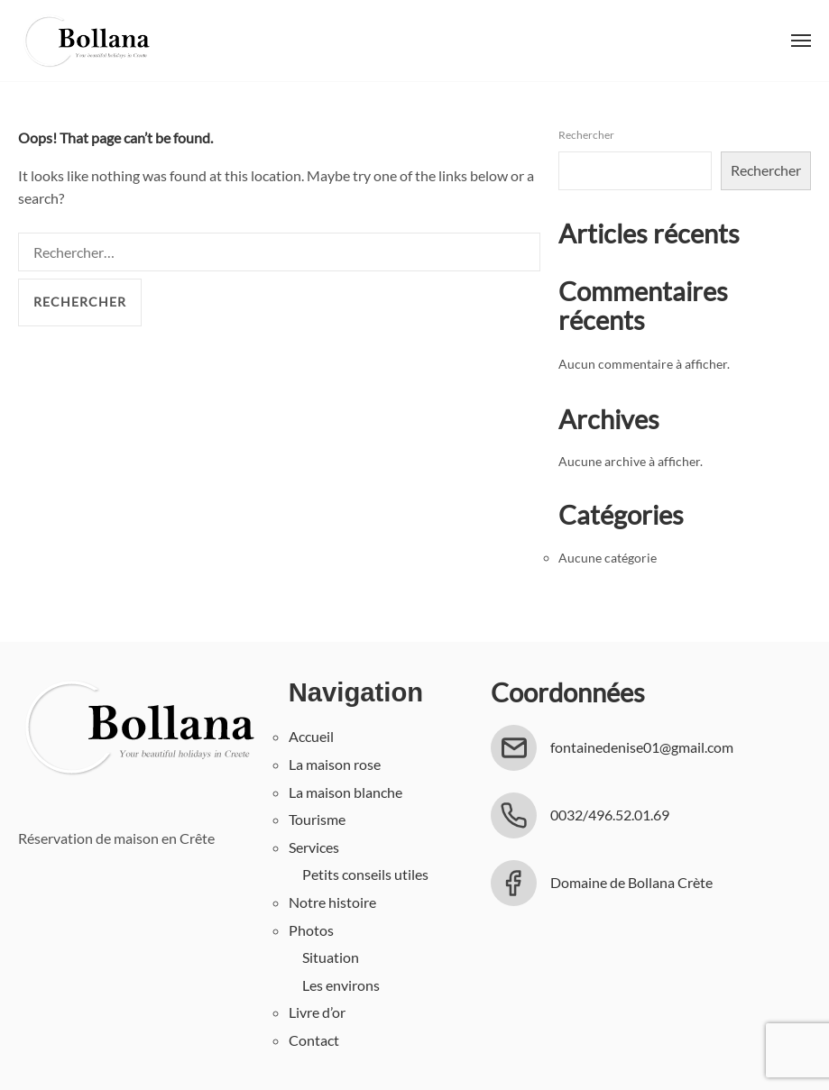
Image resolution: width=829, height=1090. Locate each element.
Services (314, 847)
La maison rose (335, 764)
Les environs (341, 985)
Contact (314, 1040)
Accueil (311, 736)
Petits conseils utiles (365, 874)
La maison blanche (345, 792)
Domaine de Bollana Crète (631, 882)
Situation (330, 957)
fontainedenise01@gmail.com (641, 747)
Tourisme (317, 819)
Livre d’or (317, 1012)
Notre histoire (332, 902)
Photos (311, 930)
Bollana (85, 41)
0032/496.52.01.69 (609, 814)
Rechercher (586, 135)
